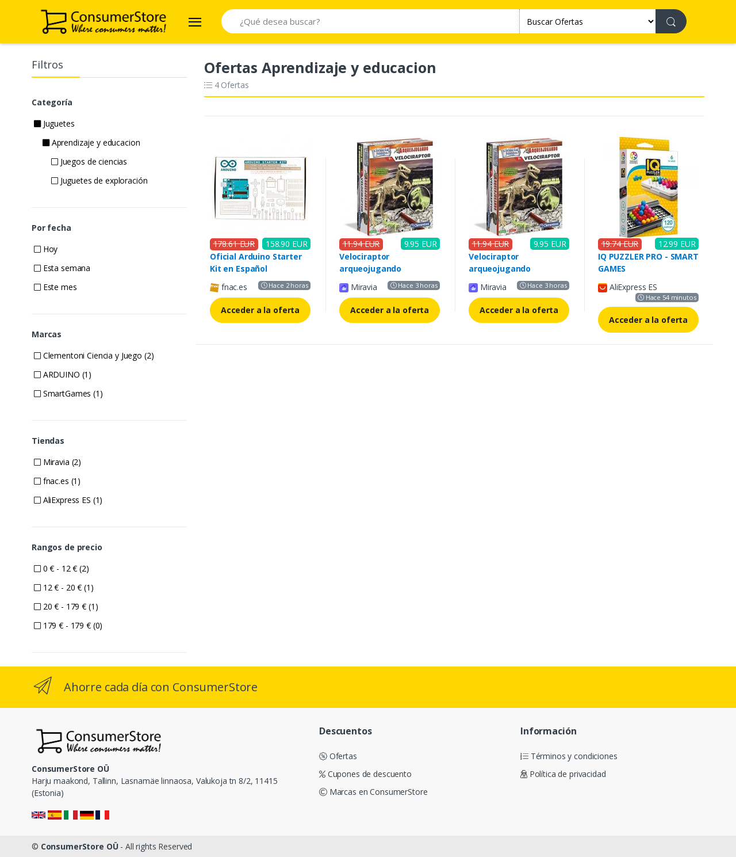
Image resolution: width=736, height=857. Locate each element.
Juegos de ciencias (89, 161)
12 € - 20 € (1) (64, 587)
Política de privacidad (563, 773)
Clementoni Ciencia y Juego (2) (94, 355)
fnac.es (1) (57, 480)
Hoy (45, 248)
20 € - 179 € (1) (66, 606)
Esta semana (62, 267)
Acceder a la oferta (260, 309)
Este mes (55, 286)
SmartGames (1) (68, 393)
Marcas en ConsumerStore (373, 791)
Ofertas (338, 756)
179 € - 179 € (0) (68, 625)
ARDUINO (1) (62, 374)
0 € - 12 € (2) (61, 568)
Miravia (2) (57, 461)
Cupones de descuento (365, 773)
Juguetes (54, 123)
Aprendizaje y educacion (91, 142)
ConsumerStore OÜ (79, 846)
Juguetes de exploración (99, 180)
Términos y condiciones (569, 756)
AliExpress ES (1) (68, 499)
